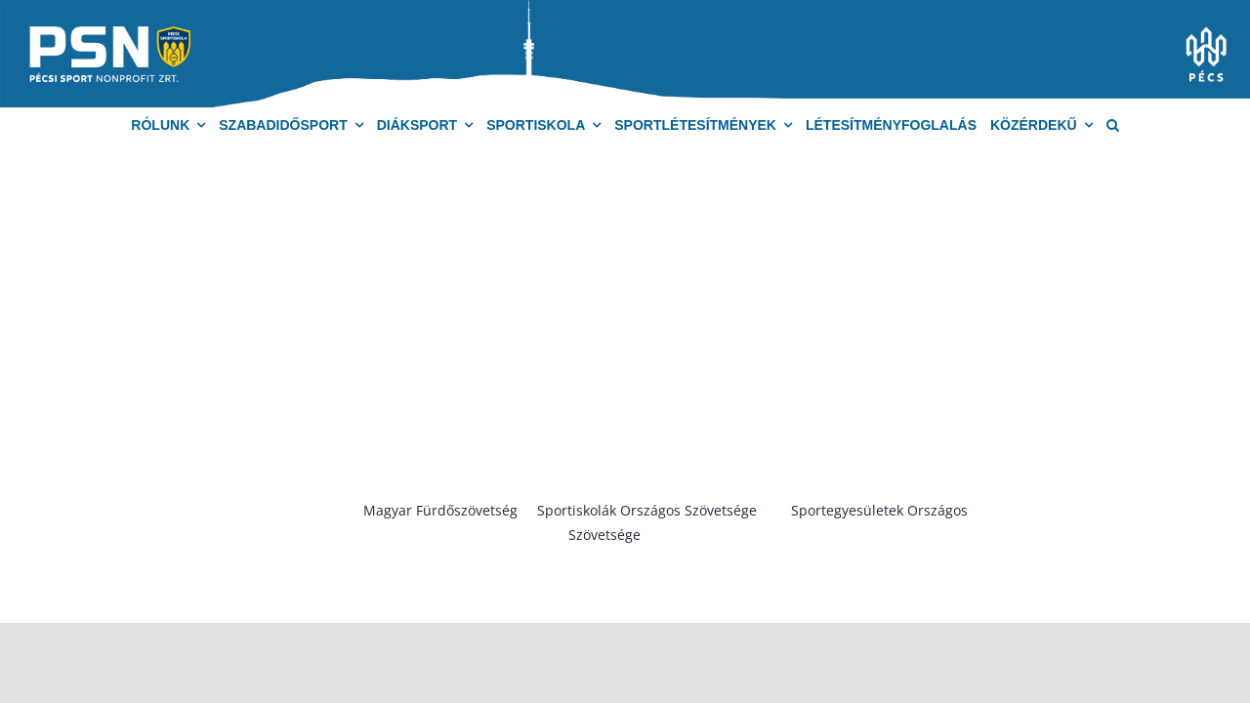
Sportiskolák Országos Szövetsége (647, 510)
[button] (1112, 125)
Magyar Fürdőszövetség (440, 510)
